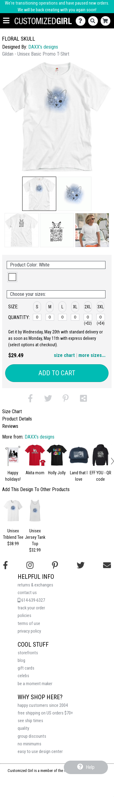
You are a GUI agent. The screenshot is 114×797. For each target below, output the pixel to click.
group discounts (32, 736)
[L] (62, 317)
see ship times (30, 720)
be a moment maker (35, 683)
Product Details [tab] (17, 419)
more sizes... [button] (91, 355)
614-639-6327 (31, 600)
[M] (50, 317)
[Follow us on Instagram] (29, 565)
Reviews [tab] (10, 426)
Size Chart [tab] (12, 411)
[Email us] (107, 565)
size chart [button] (64, 355)
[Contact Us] (82, 21)
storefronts (28, 653)
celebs (23, 675)
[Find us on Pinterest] (55, 565)
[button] (39, 194)
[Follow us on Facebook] (5, 565)
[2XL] (88, 317)
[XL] (75, 317)
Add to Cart (56, 373)
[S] (37, 317)
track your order (31, 608)
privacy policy (29, 631)
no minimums (29, 744)
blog (21, 660)
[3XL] (100, 317)
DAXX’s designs (43, 47)
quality (23, 728)
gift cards (26, 668)
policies (24, 615)
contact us (27, 592)
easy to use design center (40, 751)
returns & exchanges (35, 585)
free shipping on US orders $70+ (45, 713)
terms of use (29, 623)
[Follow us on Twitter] (81, 565)
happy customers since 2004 (43, 705)
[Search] (94, 21)
